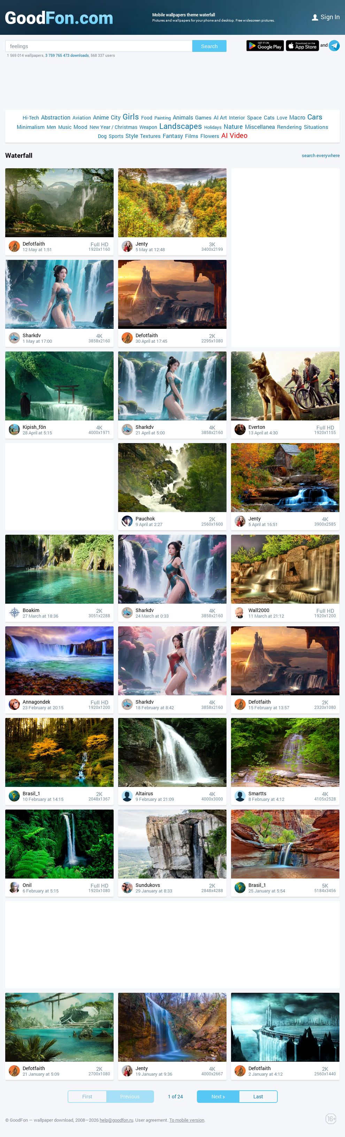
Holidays (213, 127)
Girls (131, 117)
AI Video (234, 135)
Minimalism (31, 126)
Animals (183, 117)
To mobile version (186, 1120)
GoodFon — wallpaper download (41, 1120)
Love (282, 117)
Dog (102, 136)
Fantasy (173, 135)
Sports (116, 136)
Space (254, 117)
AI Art (220, 117)
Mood (80, 126)
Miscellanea (260, 126)
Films (191, 135)
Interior (237, 117)
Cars (314, 117)
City (116, 117)
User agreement (151, 1120)
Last (258, 1096)
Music (64, 127)
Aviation (81, 117)
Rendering (289, 126)
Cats (269, 117)
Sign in (326, 17)
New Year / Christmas (113, 127)
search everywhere (321, 155)
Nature (233, 127)
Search (209, 46)
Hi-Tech (31, 117)
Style (131, 135)
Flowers (209, 135)
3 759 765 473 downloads (67, 55)
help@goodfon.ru (116, 1120)
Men (51, 127)
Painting (162, 118)
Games (203, 117)
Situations (316, 126)
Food (146, 117)
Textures (150, 135)
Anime (101, 117)
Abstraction (55, 117)
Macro (297, 117)
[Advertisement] (172, 84)
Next (218, 1096)
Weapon (148, 127)
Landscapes (180, 126)
